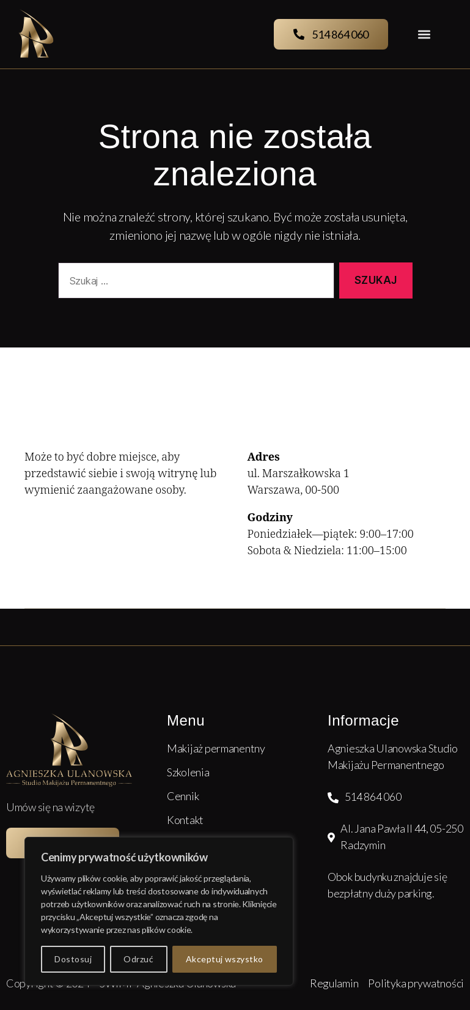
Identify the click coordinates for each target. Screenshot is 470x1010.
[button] (424, 34)
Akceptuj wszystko (224, 959)
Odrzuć (138, 959)
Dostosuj (73, 959)
